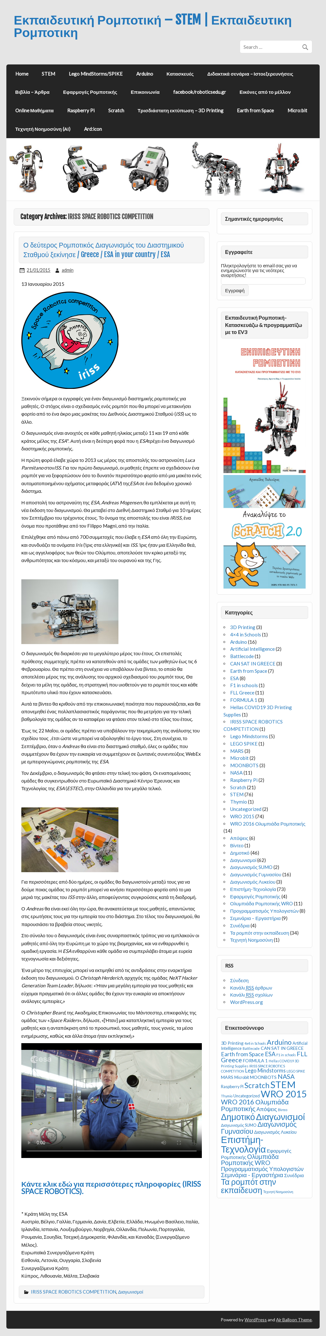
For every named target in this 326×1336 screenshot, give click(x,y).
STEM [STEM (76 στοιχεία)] (283, 1084)
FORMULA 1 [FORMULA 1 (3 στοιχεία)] (255, 1060)
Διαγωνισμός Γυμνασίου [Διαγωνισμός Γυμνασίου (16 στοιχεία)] (259, 1127)
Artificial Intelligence (252, 649)
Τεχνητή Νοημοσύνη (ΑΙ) (42, 129)
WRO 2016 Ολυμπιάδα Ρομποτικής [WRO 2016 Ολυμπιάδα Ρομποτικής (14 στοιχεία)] (255, 1105)
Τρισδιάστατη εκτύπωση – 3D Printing (180, 110)
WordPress (255, 1319)
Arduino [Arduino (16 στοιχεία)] (279, 1042)
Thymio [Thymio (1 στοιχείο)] (226, 1096)
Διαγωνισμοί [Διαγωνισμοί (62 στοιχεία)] (280, 1116)
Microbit (239, 758)
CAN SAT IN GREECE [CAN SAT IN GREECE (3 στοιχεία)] (282, 1048)
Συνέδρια (240, 925)
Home (21, 74)
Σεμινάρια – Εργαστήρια (255, 918)
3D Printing (242, 627)
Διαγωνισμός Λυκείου (253, 882)
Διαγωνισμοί (130, 1292)
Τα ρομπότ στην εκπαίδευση (259, 933)
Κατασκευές (180, 74)
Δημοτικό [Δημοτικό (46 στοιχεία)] (238, 1117)
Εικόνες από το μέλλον (265, 92)
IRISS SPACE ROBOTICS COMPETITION (73, 1292)
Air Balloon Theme (294, 1319)
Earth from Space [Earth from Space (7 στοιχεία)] (242, 1054)
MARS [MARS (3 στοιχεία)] (227, 1077)
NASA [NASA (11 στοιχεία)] (286, 1076)
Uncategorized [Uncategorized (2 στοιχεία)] (246, 1095)
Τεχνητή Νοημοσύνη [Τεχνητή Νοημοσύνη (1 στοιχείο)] (278, 1192)
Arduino (144, 74)
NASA (236, 773)
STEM (48, 74)
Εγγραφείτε (238, 252)
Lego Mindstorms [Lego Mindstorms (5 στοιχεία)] (265, 1070)
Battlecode (242, 656)
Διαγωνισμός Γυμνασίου (255, 874)
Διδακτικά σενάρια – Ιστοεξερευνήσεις (250, 74)
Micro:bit (297, 110)
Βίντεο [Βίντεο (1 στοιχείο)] (282, 1110)
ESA (234, 678)
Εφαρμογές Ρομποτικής (90, 92)
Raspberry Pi (81, 110)
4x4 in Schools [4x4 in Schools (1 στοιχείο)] (255, 1043)
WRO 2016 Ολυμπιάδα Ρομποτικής (268, 824)
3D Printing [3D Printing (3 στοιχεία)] (232, 1043)
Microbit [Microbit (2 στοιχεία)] (241, 1077)
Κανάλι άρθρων (251, 988)
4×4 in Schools (245, 634)
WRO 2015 (242, 816)
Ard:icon (93, 129)
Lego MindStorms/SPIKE (96, 74)
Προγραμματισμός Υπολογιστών (264, 911)
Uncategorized (245, 809)
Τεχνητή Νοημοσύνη (251, 940)
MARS (237, 751)
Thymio (238, 802)
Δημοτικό (240, 853)
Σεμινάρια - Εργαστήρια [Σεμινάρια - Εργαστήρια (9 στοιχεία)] (252, 1174)
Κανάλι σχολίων (251, 995)
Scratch (116, 110)
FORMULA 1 (243, 700)
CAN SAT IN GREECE (252, 663)
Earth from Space (255, 110)
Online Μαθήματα (34, 110)
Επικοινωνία (145, 92)
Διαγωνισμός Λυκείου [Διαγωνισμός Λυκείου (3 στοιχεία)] (275, 1132)
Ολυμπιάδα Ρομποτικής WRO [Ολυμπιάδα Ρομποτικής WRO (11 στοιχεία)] (250, 1160)
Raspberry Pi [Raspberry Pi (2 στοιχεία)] (232, 1086)
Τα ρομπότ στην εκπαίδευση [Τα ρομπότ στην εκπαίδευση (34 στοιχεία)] (248, 1185)
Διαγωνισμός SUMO (251, 867)
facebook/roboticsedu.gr (199, 92)
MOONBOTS (244, 765)
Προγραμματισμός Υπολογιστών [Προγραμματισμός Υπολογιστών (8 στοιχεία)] (262, 1168)
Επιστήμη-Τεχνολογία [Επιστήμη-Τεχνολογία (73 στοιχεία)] (243, 1144)
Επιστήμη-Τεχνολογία (253, 889)
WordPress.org (246, 1002)
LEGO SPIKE (244, 743)
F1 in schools (244, 685)
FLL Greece (242, 692)
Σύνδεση (239, 980)
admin (68, 270)
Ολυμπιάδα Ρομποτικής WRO (261, 903)
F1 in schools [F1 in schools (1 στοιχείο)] (286, 1055)
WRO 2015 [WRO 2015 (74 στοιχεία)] (284, 1093)
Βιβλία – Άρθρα (32, 92)
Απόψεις (239, 838)
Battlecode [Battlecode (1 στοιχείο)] (251, 1048)
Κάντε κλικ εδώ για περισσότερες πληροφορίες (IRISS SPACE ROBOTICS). (111, 1187)
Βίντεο (237, 845)
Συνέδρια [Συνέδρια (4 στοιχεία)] (294, 1175)
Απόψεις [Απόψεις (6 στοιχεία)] (266, 1109)
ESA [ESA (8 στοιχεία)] (270, 1054)
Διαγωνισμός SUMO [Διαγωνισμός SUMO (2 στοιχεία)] (239, 1125)
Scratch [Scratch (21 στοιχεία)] (256, 1085)
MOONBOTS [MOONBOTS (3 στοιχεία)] (263, 1077)
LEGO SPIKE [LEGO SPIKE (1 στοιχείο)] (296, 1071)
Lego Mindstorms (249, 736)
